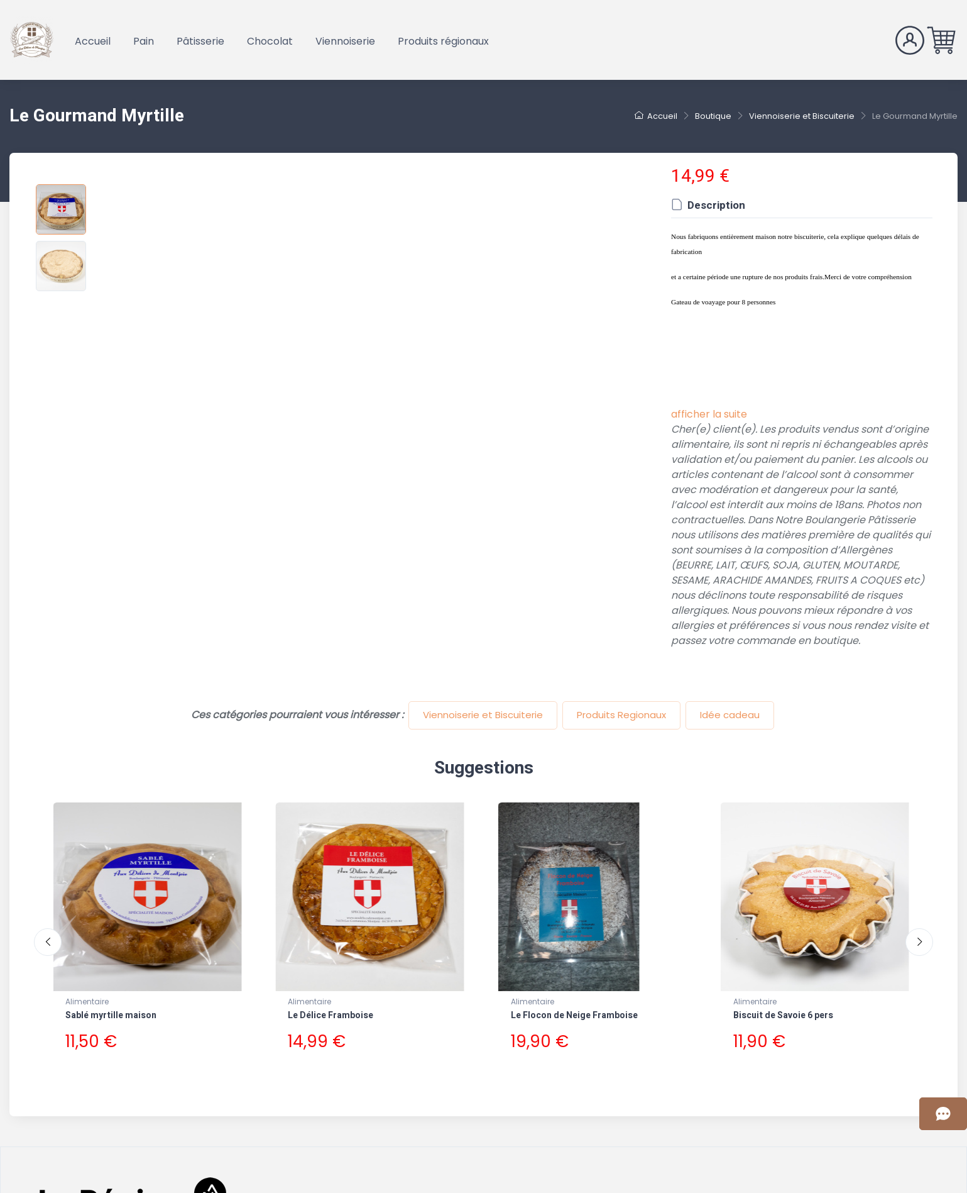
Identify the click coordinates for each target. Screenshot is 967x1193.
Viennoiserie (345, 41)
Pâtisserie (200, 41)
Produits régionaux (443, 41)
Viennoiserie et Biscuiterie (483, 714)
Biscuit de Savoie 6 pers (783, 1015)
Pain (143, 41)
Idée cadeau (730, 714)
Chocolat (270, 41)
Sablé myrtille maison (110, 1015)
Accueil (93, 41)
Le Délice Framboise (330, 1015)
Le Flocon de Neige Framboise (574, 1015)
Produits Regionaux (621, 714)
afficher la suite (709, 414)
